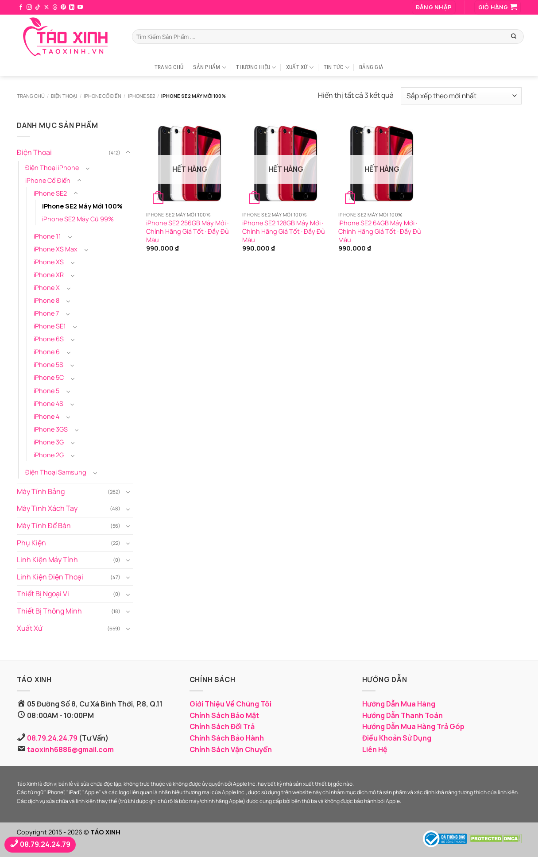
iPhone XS (49, 262)
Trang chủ (31, 96)
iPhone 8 (46, 300)
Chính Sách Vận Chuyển (231, 749)
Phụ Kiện (31, 542)
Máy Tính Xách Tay (47, 508)
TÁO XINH (105, 832)
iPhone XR (49, 274)
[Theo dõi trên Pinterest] (63, 7)
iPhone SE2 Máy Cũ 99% (78, 219)
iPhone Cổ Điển (102, 96)
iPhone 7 (46, 313)
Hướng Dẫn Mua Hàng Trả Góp (413, 726)
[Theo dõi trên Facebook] (20, 7)
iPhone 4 (46, 416)
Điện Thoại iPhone (52, 167)
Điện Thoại (64, 96)
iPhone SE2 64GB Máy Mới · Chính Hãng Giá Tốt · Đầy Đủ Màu (379, 231)
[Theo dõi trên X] (46, 7)
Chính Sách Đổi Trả (222, 726)
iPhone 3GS (51, 429)
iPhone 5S (48, 364)
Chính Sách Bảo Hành (227, 738)
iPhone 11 (47, 236)
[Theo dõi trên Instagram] (29, 7)
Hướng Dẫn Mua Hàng (398, 704)
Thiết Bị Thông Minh (49, 611)
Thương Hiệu (256, 67)
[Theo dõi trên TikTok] (37, 7)
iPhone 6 (47, 351)
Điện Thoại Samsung (55, 472)
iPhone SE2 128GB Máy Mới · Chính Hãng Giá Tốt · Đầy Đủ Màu (283, 231)
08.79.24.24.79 (52, 738)
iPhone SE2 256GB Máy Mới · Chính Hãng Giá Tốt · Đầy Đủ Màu (187, 231)
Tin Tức (336, 67)
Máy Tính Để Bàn (44, 525)
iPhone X (47, 287)
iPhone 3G (49, 442)
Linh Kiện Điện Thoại (50, 577)
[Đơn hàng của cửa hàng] (461, 95)
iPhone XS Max (55, 249)
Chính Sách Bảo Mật (224, 715)
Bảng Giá (371, 67)
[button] (434, 7)
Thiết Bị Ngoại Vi (43, 593)
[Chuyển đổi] (127, 152)
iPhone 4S (48, 403)
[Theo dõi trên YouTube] (80, 7)
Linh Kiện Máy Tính (47, 559)
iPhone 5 (46, 390)
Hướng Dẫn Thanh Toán (402, 715)
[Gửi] (513, 36)
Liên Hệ (374, 749)
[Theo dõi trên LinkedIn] (71, 7)
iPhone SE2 (141, 96)
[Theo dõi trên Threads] (55, 7)
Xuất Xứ (300, 67)
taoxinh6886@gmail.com (70, 749)
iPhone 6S (49, 339)
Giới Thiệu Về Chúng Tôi (230, 704)
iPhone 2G (49, 455)
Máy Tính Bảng (41, 491)
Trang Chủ (169, 67)
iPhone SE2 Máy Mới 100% (82, 206)
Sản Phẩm (209, 67)
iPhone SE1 (50, 326)
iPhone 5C (49, 377)
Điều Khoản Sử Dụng (396, 738)
